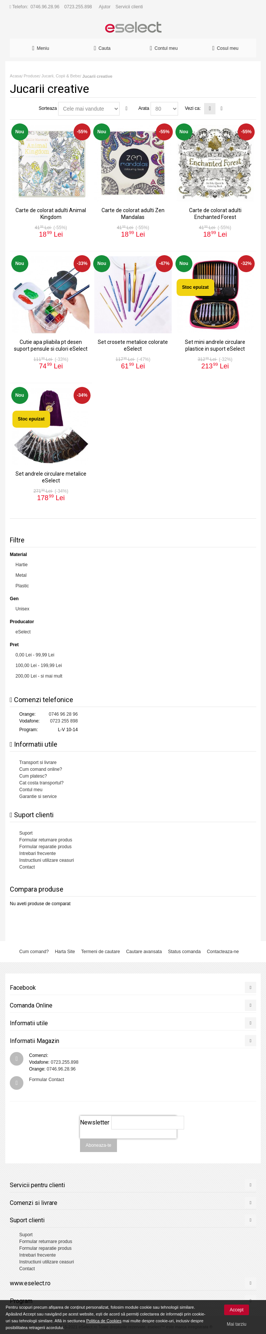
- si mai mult (38, 676)
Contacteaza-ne (223, 951)
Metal (20, 575)
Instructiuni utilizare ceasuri (46, 860)
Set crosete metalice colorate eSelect (133, 345)
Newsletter (94, 1122)
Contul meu (30, 789)
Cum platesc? (33, 776)
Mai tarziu (236, 1324)
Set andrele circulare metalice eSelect (50, 477)
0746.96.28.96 (45, 6)
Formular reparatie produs (45, 846)
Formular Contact (46, 1079)
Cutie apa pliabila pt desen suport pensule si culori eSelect (51, 345)
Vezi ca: (193, 108)
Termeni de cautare (100, 951)
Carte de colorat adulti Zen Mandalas (133, 213)
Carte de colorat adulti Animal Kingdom (50, 213)
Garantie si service (38, 796)
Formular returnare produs (45, 840)
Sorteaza (48, 108)
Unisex (22, 609)
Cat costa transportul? (41, 783)
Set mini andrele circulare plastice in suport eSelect (215, 345)
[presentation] (128, 1142)
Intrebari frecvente (37, 853)
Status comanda (184, 951)
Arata (143, 108)
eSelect (23, 632)
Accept (237, 1309)
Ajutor (105, 6)
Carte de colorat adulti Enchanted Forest (215, 213)
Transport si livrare (38, 762)
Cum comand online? (40, 769)
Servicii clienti (129, 6)
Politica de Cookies (103, 1321)
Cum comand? (34, 951)
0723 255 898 (64, 721)
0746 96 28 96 (63, 714)
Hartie (21, 564)
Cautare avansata (144, 951)
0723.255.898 (78, 6)
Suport (25, 833)
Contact (27, 867)
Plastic (22, 585)
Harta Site (65, 951)
